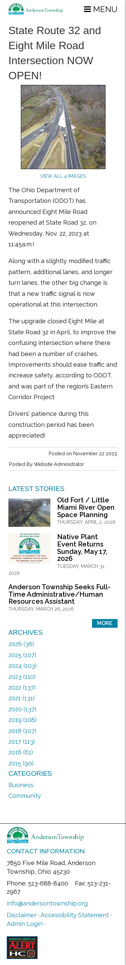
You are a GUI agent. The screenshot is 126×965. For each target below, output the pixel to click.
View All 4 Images (63, 176)
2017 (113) (21, 741)
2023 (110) (22, 676)
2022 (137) (22, 687)
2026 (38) (21, 643)
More (105, 623)
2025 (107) (22, 654)
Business (21, 785)
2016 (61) (20, 752)
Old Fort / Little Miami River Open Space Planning (86, 507)
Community (24, 795)
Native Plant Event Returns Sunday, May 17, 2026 (82, 548)
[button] (101, 9)
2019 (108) (22, 719)
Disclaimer (22, 915)
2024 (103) (22, 665)
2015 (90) (21, 763)
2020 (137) (22, 709)
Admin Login (25, 923)
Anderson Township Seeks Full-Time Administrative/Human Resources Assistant (59, 594)
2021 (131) (21, 698)
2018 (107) (22, 730)
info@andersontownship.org (47, 903)
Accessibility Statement (75, 915)
